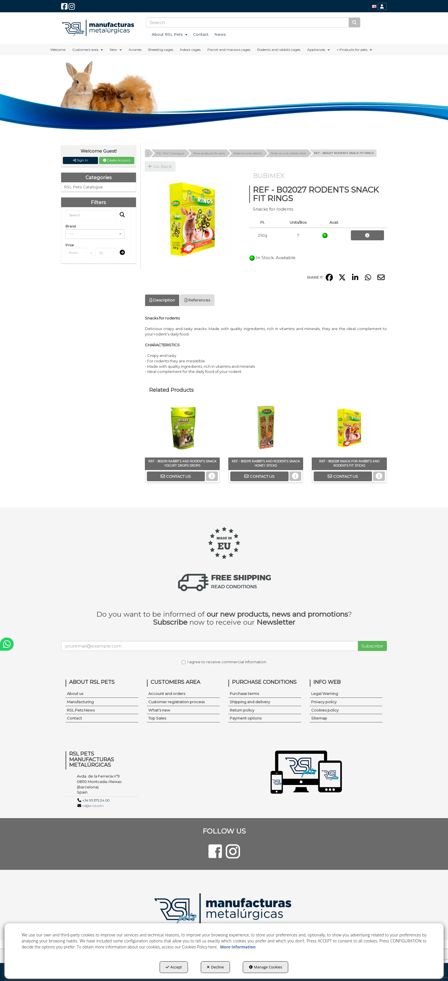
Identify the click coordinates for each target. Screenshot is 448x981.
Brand (70, 226)
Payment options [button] (245, 718)
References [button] (197, 300)
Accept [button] (174, 967)
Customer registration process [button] (176, 702)
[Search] (354, 22)
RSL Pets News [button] (81, 710)
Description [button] (162, 300)
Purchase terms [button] (244, 693)
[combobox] (95, 234)
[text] (247, 22)
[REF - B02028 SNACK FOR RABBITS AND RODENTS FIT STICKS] (349, 428)
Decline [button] (215, 967)
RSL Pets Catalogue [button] (83, 187)
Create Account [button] (116, 160)
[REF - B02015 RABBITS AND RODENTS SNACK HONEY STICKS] (265, 428)
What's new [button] (159, 710)
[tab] (162, 300)
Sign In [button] (80, 160)
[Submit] (120, 252)
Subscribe (372, 646)
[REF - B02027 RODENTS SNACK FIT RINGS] (193, 219)
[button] (64, 8)
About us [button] (75, 693)
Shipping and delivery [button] (250, 702)
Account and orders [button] (166, 693)
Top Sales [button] (157, 718)
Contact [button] (74, 718)
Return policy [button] (242, 710)
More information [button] (237, 947)
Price (69, 245)
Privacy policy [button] (324, 702)
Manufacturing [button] (80, 702)
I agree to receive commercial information (224, 662)
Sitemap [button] (319, 718)
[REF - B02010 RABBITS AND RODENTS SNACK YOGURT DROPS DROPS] (182, 428)
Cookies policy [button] (325, 710)
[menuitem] (374, 6)
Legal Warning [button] (324, 693)
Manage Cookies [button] (265, 967)
